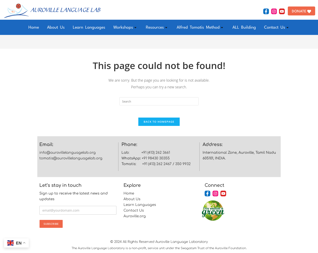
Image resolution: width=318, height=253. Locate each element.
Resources (156, 28)
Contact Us (276, 28)
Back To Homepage (159, 122)
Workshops (124, 28)
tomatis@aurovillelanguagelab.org (70, 158)
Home (33, 28)
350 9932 (183, 164)
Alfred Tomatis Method (200, 28)
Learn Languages (89, 28)
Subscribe (51, 224)
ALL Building (244, 28)
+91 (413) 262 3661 (155, 153)
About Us (56, 28)
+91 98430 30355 (156, 158)
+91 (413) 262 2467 (157, 164)
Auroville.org (135, 216)
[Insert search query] (159, 101)
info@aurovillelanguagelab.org (67, 153)
